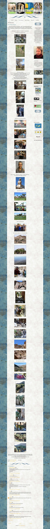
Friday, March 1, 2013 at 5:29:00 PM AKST (14, 489)
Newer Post (9, 523)
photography (13, 461)
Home (20, 523)
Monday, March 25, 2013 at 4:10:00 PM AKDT (15, 513)
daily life (11, 461)
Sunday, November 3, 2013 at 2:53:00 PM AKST (15, 518)
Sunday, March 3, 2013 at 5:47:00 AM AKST (14, 508)
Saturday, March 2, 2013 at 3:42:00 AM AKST (14, 504)
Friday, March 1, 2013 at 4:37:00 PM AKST (14, 477)
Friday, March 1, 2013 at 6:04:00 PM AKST (14, 500)
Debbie (10, 506)
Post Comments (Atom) (22, 525)
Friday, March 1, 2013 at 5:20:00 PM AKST (14, 481)
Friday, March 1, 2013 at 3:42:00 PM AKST (14, 473)
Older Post (31, 523)
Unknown (10, 496)
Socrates (10, 510)
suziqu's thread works (12, 467)
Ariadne (10, 502)
